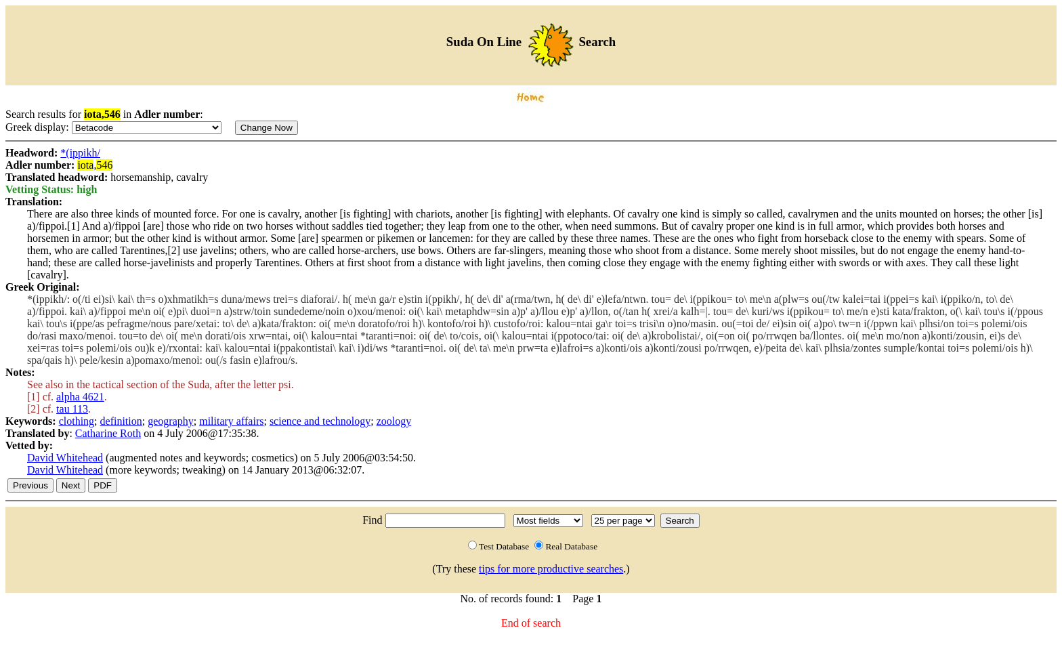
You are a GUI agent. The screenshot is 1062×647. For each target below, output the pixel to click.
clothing (76, 421)
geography (171, 421)
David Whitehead (65, 457)
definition (121, 421)
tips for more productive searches (551, 569)
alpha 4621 (80, 396)
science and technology (320, 421)
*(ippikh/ (80, 153)
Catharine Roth (108, 433)
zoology (394, 421)
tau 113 (72, 409)
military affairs (231, 421)
